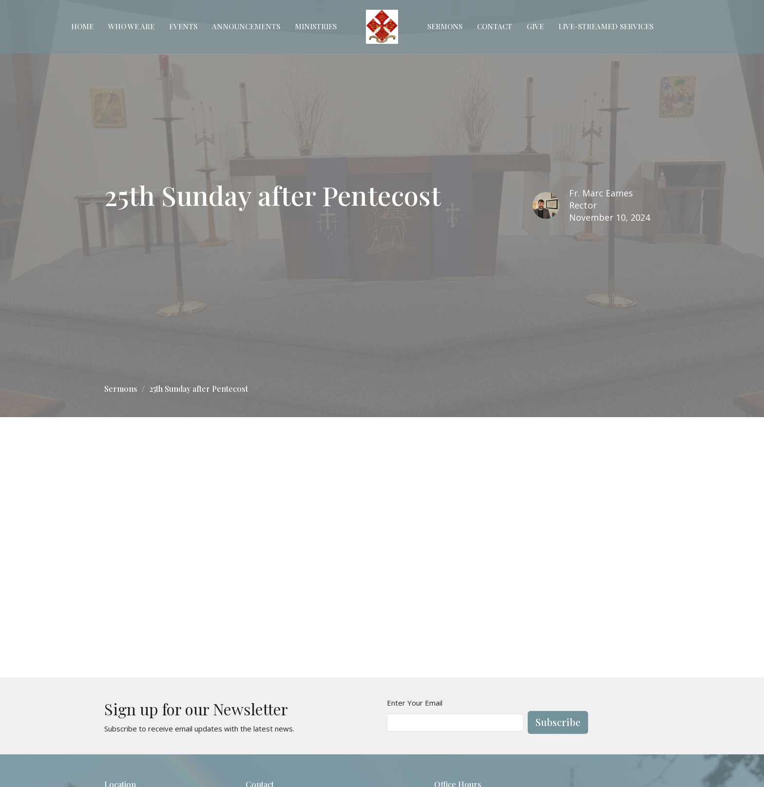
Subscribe (557, 722)
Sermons (444, 26)
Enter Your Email (414, 703)
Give (535, 26)
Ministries (316, 26)
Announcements (246, 26)
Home (82, 26)
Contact (494, 26)
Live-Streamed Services (605, 26)
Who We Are (131, 26)
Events (183, 26)
